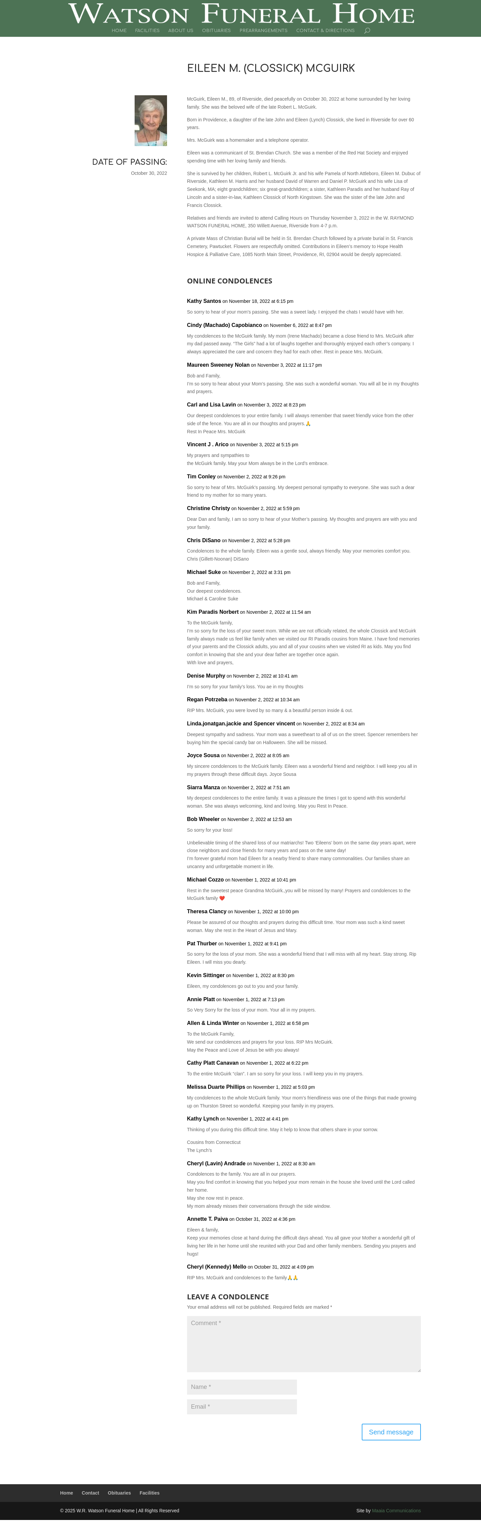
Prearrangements (263, 30)
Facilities (147, 30)
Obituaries (216, 30)
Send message (391, 1432)
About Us (180, 30)
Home (119, 30)
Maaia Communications (396, 1510)
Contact (90, 1493)
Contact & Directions (325, 30)
